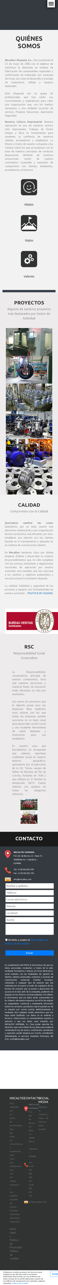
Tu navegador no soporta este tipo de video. (29, 14)
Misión (29, 204)
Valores (29, 276)
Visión (29, 240)
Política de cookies (20, 1283)
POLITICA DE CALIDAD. (40, 593)
